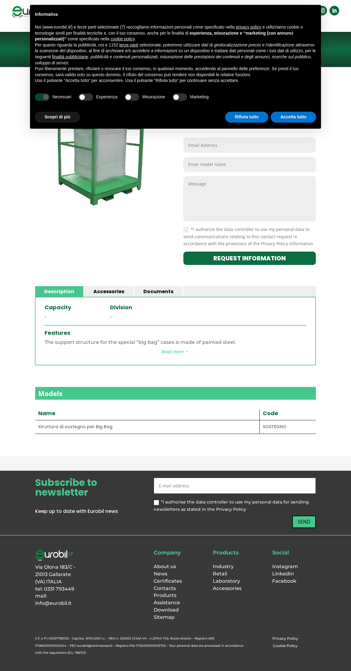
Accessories (108, 291)
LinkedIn (283, 574)
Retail (220, 574)
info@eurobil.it (53, 603)
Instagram (285, 566)
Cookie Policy (285, 645)
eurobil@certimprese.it (94, 646)
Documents (158, 291)
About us (165, 566)
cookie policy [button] (123, 38)
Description (59, 291)
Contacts (165, 588)
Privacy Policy (285, 638)
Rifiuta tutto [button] (247, 116)
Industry (223, 566)
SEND (304, 521)
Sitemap (164, 617)
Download (166, 610)
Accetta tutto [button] (293, 116)
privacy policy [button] (248, 27)
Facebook (284, 581)
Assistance (167, 602)
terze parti (128, 44)
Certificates (168, 581)
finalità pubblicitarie (70, 56)
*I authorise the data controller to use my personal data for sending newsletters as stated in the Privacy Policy (231, 505)
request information (249, 258)
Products (165, 595)
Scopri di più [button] (57, 116)
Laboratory (226, 581)
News (160, 574)
